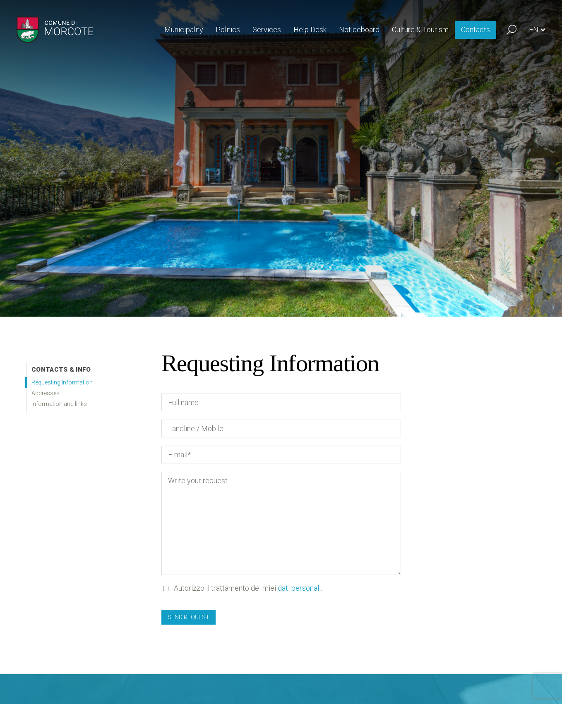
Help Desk (310, 29)
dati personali (299, 588)
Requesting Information (62, 382)
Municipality (183, 29)
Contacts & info (61, 369)
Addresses (45, 393)
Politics (228, 29)
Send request (188, 617)
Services (266, 29)
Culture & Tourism (420, 29)
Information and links (59, 404)
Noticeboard (359, 29)
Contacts (475, 29)
